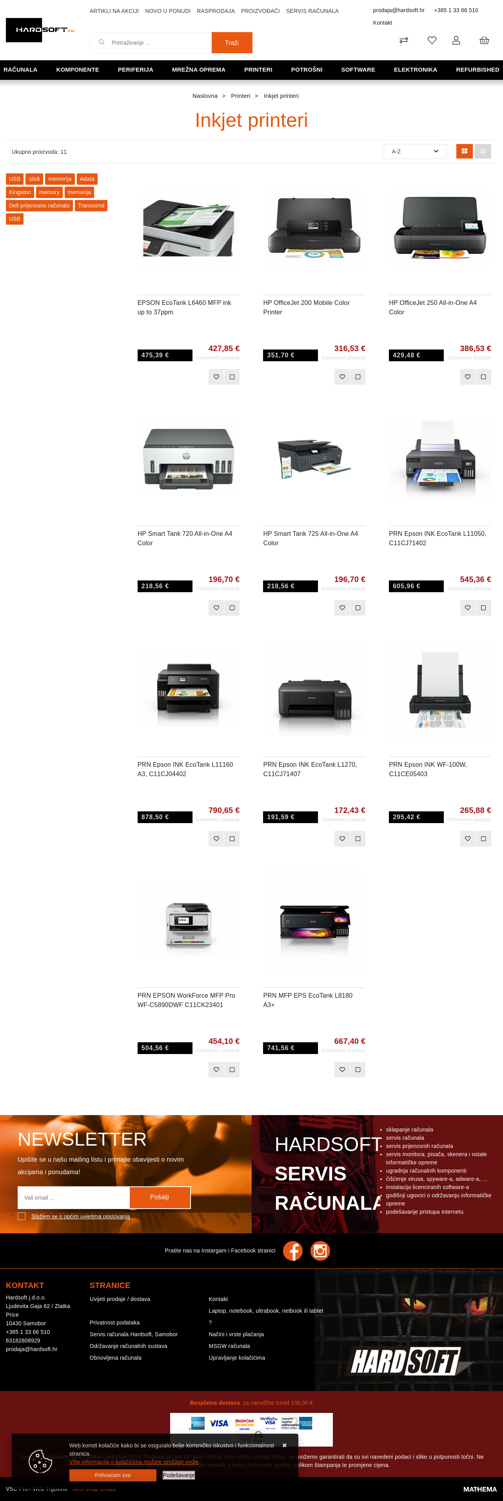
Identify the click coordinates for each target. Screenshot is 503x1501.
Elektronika (416, 69)
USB (14, 179)
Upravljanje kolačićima (237, 1358)
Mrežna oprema (198, 69)
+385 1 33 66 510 (456, 10)
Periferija (135, 69)
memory (49, 192)
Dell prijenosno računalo (39, 205)
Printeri (258, 69)
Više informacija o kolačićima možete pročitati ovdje (134, 1462)
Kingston (20, 192)
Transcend (91, 205)
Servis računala (312, 11)
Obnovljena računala (116, 1358)
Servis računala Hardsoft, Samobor (134, 1334)
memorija (59, 179)
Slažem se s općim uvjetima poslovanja (80, 1216)
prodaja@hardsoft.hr (399, 10)
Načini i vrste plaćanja (236, 1334)
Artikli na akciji (114, 11)
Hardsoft (329, 1175)
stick (34, 179)
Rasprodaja (216, 11)
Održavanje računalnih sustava (128, 1346)
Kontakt (382, 23)
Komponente (77, 69)
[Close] (112, 1475)
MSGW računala (229, 1346)
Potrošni (307, 69)
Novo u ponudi (168, 11)
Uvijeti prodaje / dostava (120, 1299)
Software (358, 69)
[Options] (179, 1475)
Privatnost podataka (115, 1322)
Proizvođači (260, 11)
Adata (87, 179)
